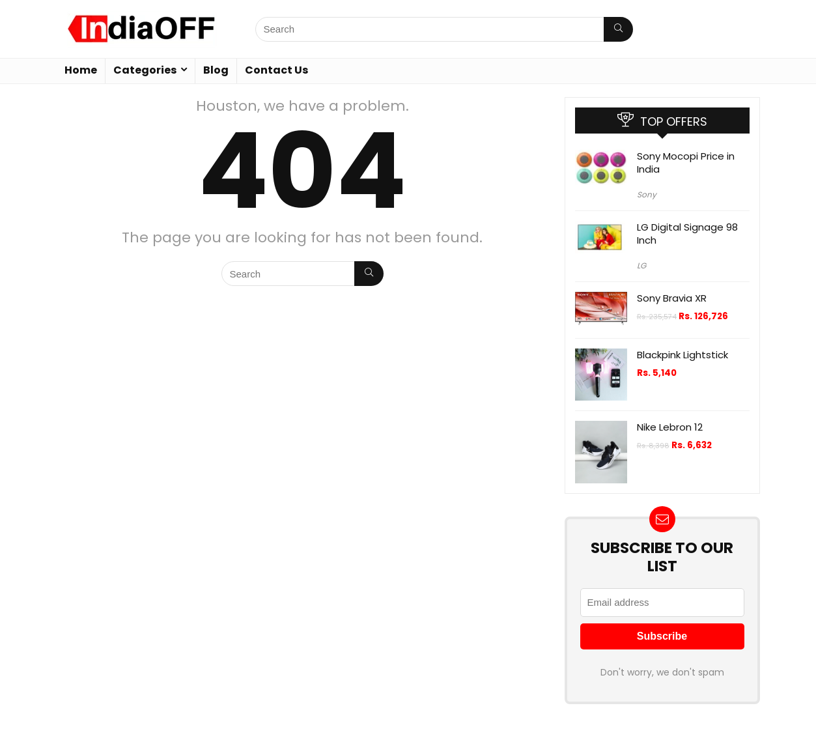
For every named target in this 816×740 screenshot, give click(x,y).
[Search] (618, 29)
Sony (646, 194)
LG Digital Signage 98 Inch (687, 233)
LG (641, 265)
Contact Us (276, 70)
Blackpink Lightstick (682, 355)
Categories (144, 70)
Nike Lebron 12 (670, 427)
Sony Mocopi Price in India (686, 162)
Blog (216, 70)
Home (80, 70)
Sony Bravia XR (672, 298)
